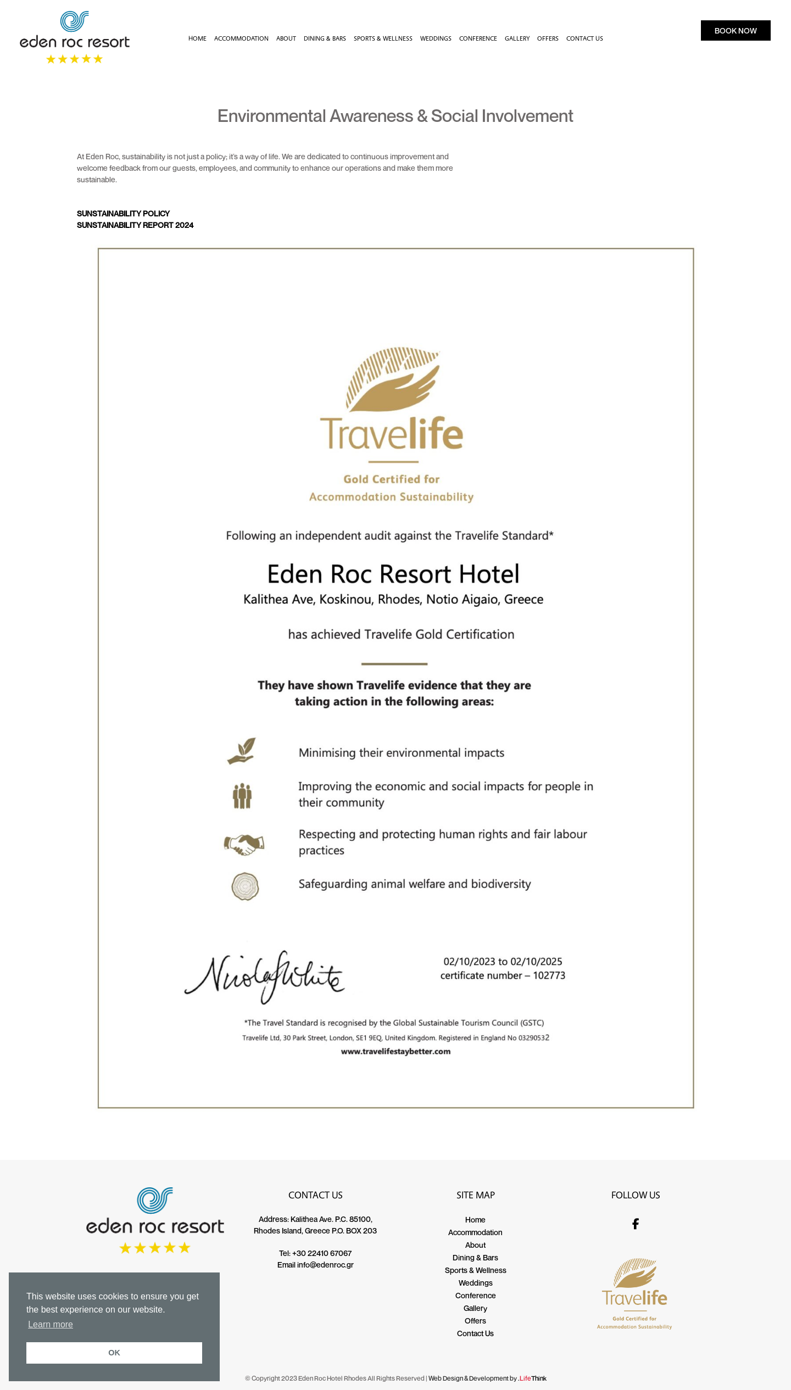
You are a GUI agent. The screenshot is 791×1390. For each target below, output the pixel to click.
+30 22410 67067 (322, 1253)
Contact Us (475, 1333)
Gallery (475, 1308)
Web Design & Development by (487, 1378)
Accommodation (475, 1232)
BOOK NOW (736, 30)
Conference (475, 1295)
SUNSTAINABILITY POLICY (123, 213)
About (475, 1244)
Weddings (476, 1282)
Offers (475, 1320)
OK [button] (114, 1352)
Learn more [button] (50, 1324)
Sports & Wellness (475, 1270)
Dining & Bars (475, 1257)
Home (475, 1219)
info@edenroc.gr (325, 1264)
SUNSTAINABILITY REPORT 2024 (135, 225)
